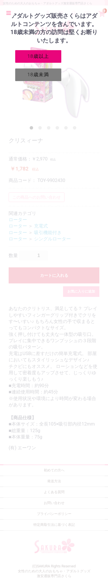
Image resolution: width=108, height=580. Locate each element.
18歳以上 (38, 56)
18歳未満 (38, 74)
